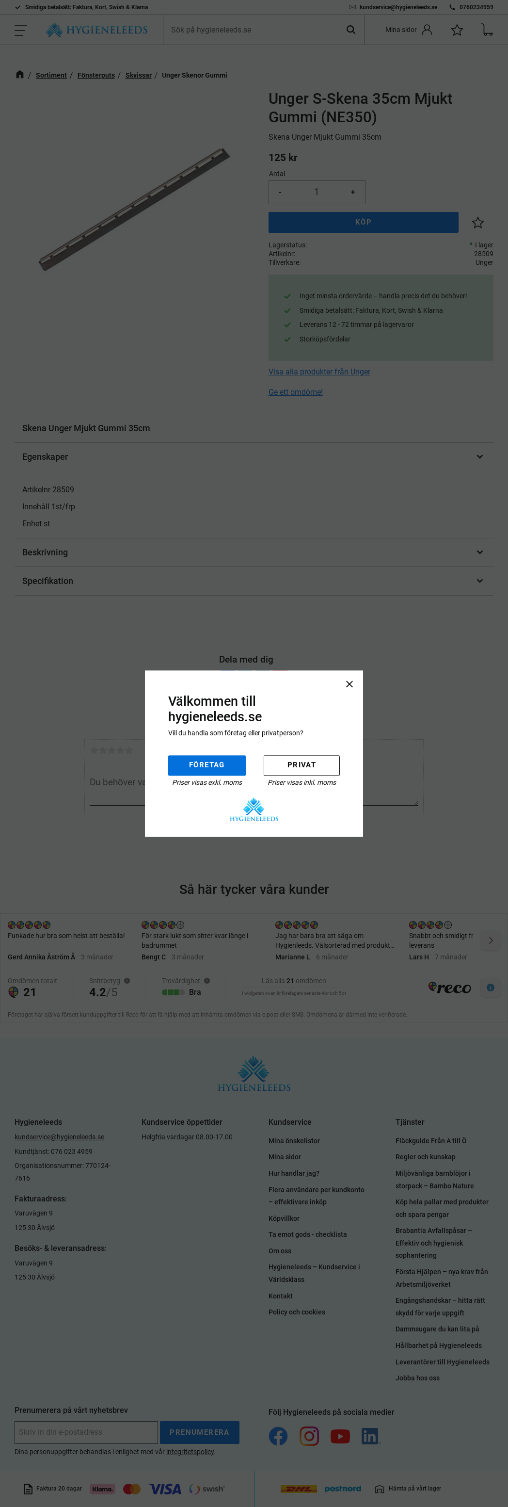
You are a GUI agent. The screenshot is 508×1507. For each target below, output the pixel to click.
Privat (301, 765)
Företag (207, 765)
